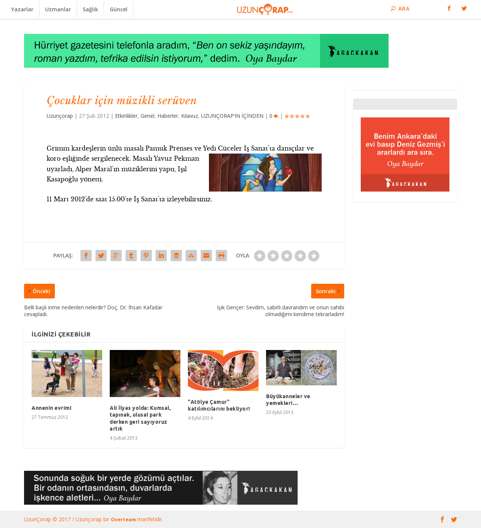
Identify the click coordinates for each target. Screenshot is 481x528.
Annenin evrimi (51, 408)
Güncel (118, 9)
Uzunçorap (60, 115)
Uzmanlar (58, 9)
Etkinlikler (126, 115)
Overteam (124, 519)
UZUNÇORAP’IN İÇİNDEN (232, 115)
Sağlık (90, 9)
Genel (147, 115)
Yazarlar (22, 9)
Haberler (167, 115)
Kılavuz (189, 115)
